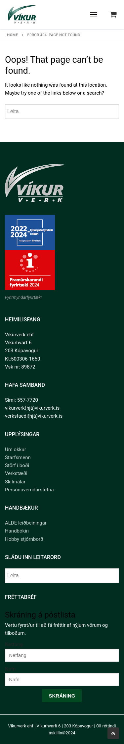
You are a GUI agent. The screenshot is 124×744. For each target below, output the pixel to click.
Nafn (10, 669)
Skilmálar (15, 482)
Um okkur (15, 450)
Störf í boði (17, 465)
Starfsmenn (18, 457)
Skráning (62, 696)
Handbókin (17, 531)
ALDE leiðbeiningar (26, 523)
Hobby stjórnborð (24, 539)
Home (12, 35)
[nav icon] (94, 14)
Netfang (14, 644)
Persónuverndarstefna (29, 490)
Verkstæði (16, 473)
